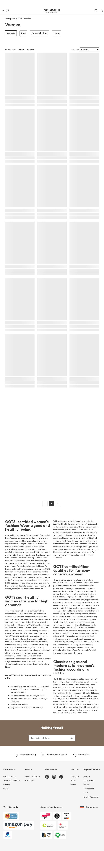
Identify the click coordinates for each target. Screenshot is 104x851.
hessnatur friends (32, 776)
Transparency (11, 18)
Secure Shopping (25, 755)
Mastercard (89, 788)
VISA (86, 792)
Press (73, 784)
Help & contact (9, 776)
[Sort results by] (89, 49)
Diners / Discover (91, 797)
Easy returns (81, 755)
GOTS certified (25, 18)
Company (75, 776)
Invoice (87, 776)
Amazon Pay (89, 780)
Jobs (73, 780)
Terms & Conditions (11, 780)
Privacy (6, 784)
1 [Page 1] (51, 503)
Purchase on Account (54, 755)
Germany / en (89, 807)
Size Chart (29, 780)
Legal (5, 788)
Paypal (87, 784)
